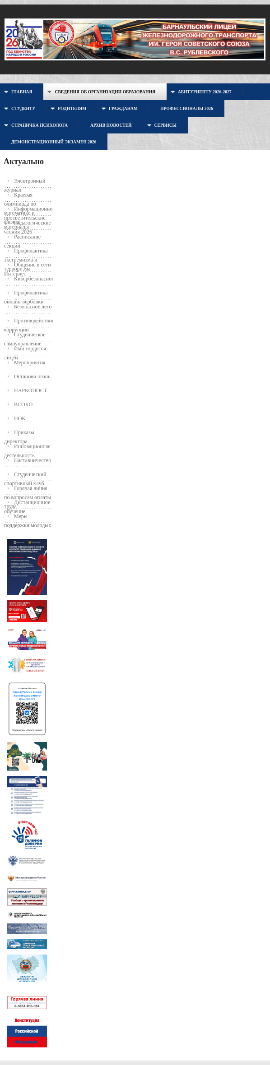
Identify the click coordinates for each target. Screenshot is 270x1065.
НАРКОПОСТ (30, 390)
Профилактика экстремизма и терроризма (26, 253)
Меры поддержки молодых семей (27, 518)
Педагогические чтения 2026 (27, 225)
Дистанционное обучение (27, 504)
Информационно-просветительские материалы (28, 211)
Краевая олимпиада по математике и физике (20, 197)
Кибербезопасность (33, 278)
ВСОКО (23, 404)
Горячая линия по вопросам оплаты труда (27, 490)
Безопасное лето (32, 306)
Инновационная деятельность (27, 448)
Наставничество (32, 460)
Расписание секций (22, 239)
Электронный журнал (24, 183)
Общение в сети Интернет (27, 267)
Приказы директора (19, 434)
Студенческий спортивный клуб (25, 476)
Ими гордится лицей (25, 350)
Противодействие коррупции (28, 322)
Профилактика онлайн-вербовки (26, 294)
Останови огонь (32, 376)
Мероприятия (29, 362)
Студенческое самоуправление (25, 336)
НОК (19, 418)
